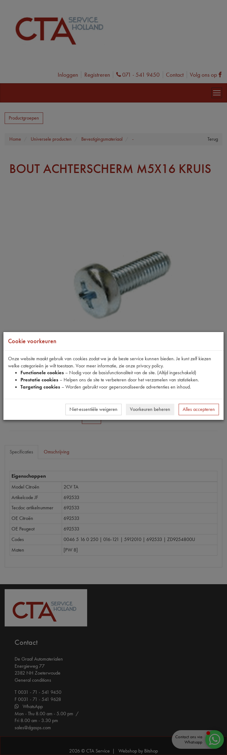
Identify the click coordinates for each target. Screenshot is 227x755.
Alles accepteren (199, 409)
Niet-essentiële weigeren (93, 409)
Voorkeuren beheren (150, 409)
